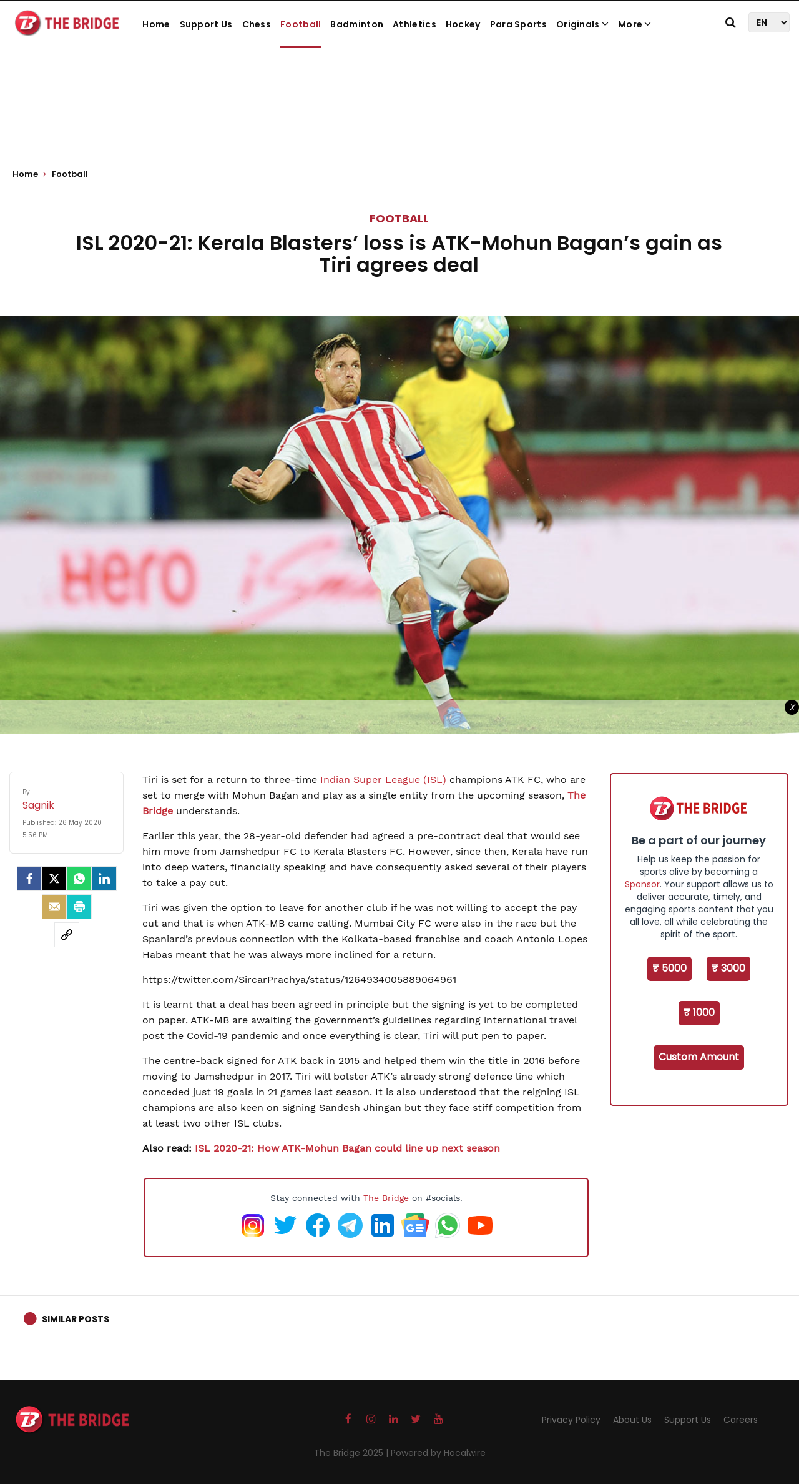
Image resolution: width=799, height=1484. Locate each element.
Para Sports (518, 24)
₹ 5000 (669, 968)
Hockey (463, 24)
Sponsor (642, 884)
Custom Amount (699, 1057)
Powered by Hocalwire (438, 1453)
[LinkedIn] (104, 878)
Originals (582, 24)
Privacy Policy (571, 1419)
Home (156, 24)
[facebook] (29, 878)
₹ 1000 (699, 1012)
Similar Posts (75, 1319)
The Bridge (386, 1198)
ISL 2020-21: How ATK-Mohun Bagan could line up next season (347, 1148)
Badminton (356, 24)
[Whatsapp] (79, 878)
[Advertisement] (399, 118)
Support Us (206, 24)
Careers (740, 1419)
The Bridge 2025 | (352, 1453)
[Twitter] (54, 878)
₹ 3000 (728, 968)
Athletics (414, 24)
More (635, 24)
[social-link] (66, 934)
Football (300, 24)
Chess (257, 24)
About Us (632, 1419)
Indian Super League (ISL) (383, 779)
